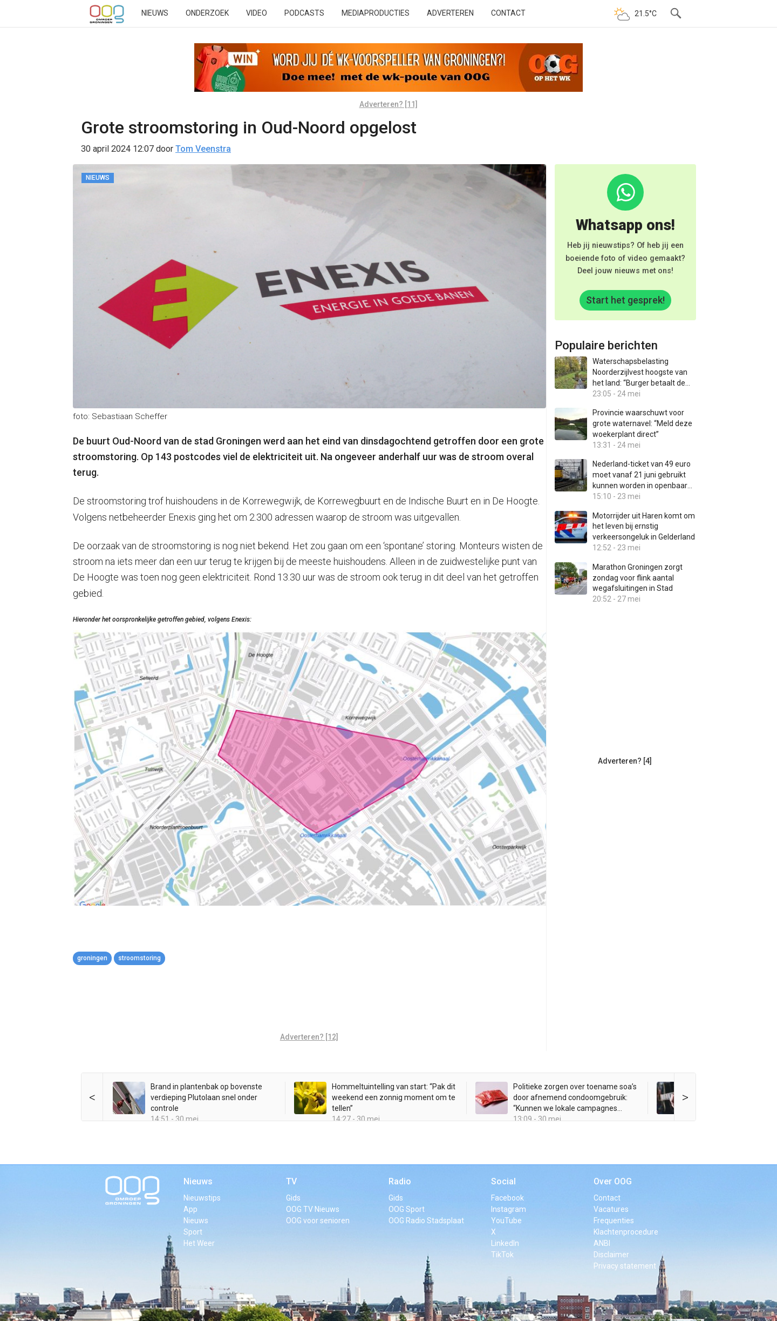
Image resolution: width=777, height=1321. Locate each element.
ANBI (602, 1243)
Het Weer (199, 1243)
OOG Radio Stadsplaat (426, 1220)
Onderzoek (207, 13)
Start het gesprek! (625, 300)
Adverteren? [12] (309, 1037)
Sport (192, 1232)
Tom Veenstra (203, 149)
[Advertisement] (309, 1000)
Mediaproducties (376, 13)
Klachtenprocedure (626, 1232)
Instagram (508, 1209)
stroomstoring (139, 958)
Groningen (92, 958)
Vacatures (611, 1209)
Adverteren (450, 13)
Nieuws (154, 13)
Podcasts (304, 13)
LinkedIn (505, 1243)
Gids (293, 1198)
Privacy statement (625, 1266)
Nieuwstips (202, 1198)
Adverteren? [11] (388, 104)
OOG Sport (406, 1209)
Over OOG (613, 1181)
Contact (508, 13)
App (190, 1209)
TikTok (502, 1254)
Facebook (507, 1198)
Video (256, 13)
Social (503, 1181)
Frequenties (614, 1220)
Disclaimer (611, 1254)
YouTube (506, 1220)
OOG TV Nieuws (312, 1209)
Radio (399, 1181)
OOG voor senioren (318, 1220)
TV (291, 1181)
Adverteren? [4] (625, 761)
